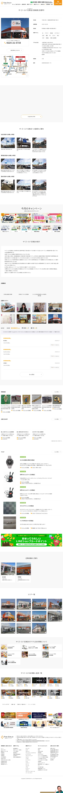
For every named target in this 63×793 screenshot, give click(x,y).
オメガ (38, 468)
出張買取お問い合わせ (54, 759)
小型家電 (50, 707)
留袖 (10, 705)
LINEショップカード (41, 771)
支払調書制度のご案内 (54, 763)
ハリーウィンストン (29, 781)
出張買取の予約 (4, 770)
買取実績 (48, 4)
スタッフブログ (40, 763)
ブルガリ (27, 778)
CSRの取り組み (41, 776)
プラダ (27, 776)
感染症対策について (41, 777)
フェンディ (27, 774)
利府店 (19, 586)
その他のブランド (46, 485)
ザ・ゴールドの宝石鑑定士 (42, 764)
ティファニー (28, 777)
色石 (25, 693)
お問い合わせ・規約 (54, 754)
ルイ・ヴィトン (43, 519)
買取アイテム (29, 4)
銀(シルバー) (42, 535)
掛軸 (18, 705)
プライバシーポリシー (54, 762)
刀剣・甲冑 (26, 707)
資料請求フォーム (4, 773)
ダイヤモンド (57, 33)
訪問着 (3, 707)
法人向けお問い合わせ (54, 758)
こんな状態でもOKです (42, 767)
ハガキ (34, 705)
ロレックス (34, 693)
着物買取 (15, 761)
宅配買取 (2, 764)
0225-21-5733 (14, 43)
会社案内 (39, 770)
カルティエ (42, 694)
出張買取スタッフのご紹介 (42, 778)
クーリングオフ (53, 766)
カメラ (49, 705)
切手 (43, 38)
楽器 (56, 705)
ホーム (13, 4)
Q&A (52, 4)
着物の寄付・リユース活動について (43, 774)
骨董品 (47, 38)
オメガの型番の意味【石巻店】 (25, 461)
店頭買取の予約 (4, 771)
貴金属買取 (15, 757)
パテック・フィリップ (29, 764)
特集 (39, 758)
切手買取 (15, 764)
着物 (47, 35)
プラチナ (46, 33)
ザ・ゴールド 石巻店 (6, 437)
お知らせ (39, 757)
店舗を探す (24, 4)
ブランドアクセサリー (38, 485)
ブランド (53, 35)
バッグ (57, 693)
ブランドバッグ (37, 519)
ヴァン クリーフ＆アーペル (30, 780)
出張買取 (2, 763)
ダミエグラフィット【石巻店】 (25, 511)
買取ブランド (36, 4)
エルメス (50, 693)
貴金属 (51, 33)
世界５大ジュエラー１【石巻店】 (25, 495)
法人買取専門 (3, 766)
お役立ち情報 (21, 457)
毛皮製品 (11, 707)
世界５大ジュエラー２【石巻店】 (25, 478)
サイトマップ (52, 767)
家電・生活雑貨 (53, 38)
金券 (41, 705)
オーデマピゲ (43, 693)
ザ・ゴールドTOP (5, 713)
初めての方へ (18, 4)
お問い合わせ (3, 767)
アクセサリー (50, 694)
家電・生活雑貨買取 (16, 766)
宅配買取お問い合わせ (54, 761)
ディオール (27, 771)
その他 (26, 694)
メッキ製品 (11, 694)
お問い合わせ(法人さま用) (5, 768)
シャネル (27, 767)
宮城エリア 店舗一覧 (21, 713)
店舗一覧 (13, 713)
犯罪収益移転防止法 (54, 764)
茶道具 (18, 707)
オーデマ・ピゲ (28, 763)
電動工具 (57, 707)
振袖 (2, 705)
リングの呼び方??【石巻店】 (25, 528)
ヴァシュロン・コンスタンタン (31, 761)
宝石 (43, 35)
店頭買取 (2, 761)
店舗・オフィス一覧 (4, 760)
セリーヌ (27, 773)
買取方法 (42, 4)
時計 (58, 35)
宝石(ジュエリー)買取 (17, 758)
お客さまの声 (40, 760)
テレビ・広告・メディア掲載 (42, 768)
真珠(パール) (20, 694)
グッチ (27, 770)
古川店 (4, 586)
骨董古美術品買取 (16, 763)
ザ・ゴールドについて (42, 754)
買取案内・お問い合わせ (6, 754)
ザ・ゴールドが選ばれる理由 (43, 766)
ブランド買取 (15, 760)
